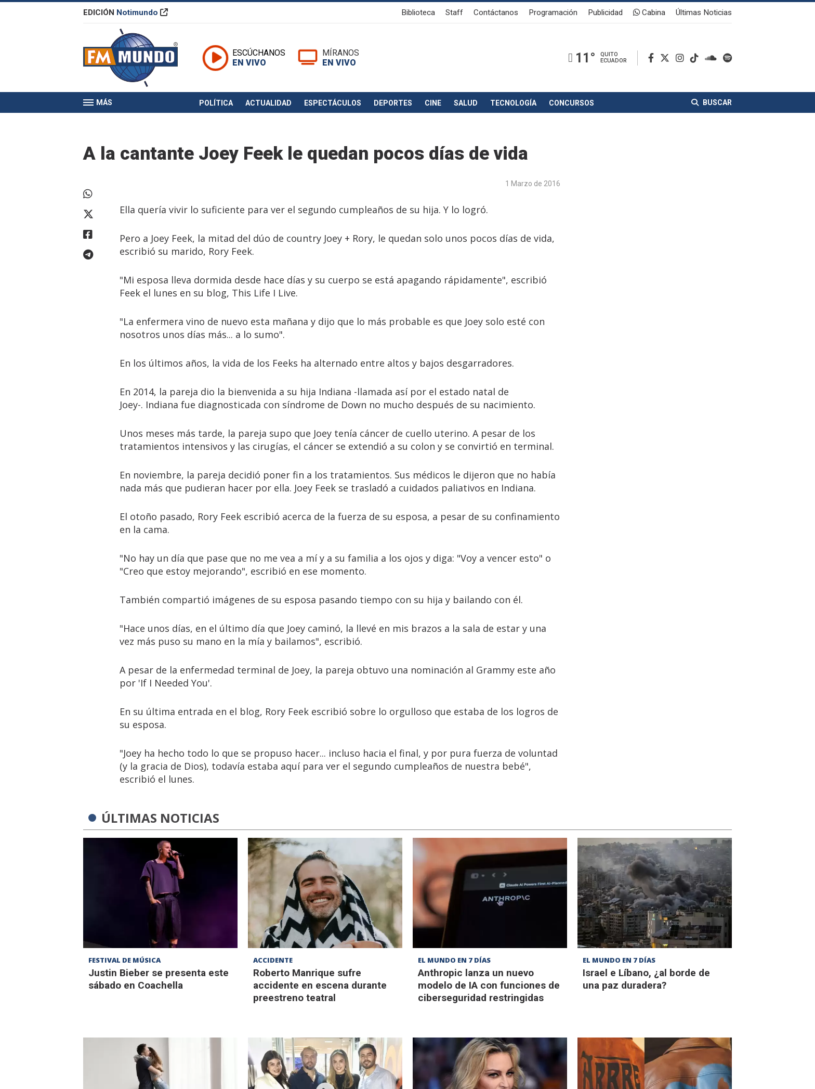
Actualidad (268, 103)
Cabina (649, 12)
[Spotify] (727, 58)
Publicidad (605, 12)
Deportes (393, 103)
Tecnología (513, 103)
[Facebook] (653, 58)
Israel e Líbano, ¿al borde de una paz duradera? (646, 979)
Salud (466, 103)
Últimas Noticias (704, 12)
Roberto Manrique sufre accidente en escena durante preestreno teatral (320, 985)
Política (216, 103)
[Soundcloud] (713, 58)
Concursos (571, 103)
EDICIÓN (125, 12)
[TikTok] (696, 58)
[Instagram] (682, 58)
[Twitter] (667, 58)
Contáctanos (496, 12)
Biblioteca (418, 12)
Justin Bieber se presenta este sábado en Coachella (158, 979)
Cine (433, 103)
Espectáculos (332, 103)
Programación (553, 12)
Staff (454, 12)
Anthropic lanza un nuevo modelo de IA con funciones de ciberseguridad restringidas (489, 985)
